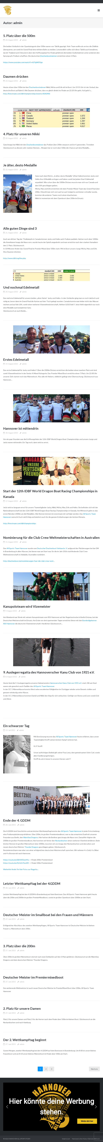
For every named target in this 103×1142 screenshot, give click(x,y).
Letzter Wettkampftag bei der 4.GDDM (31, 883)
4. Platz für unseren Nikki (21, 134)
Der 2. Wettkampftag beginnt (24, 1040)
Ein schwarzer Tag (16, 726)
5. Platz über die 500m (19, 36)
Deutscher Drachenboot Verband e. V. (52, 548)
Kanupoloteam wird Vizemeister (26, 606)
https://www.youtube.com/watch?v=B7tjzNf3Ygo (23, 62)
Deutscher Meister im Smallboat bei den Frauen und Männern (48, 915)
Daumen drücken (15, 76)
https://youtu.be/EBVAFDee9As (16, 860)
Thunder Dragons (31, 847)
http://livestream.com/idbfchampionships (19, 523)
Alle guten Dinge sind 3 (20, 228)
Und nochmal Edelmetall (21, 287)
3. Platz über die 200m (19, 946)
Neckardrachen (61, 841)
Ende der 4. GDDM (16, 820)
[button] (7, 1107)
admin (24, 40)
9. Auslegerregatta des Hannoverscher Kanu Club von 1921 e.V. (48, 672)
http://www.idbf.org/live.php (14, 258)
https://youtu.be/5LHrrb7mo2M (16, 863)
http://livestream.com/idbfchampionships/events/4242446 (26, 94)
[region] (51, 1107)
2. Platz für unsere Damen (22, 1008)
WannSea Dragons (30, 837)
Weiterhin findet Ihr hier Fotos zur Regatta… (21, 869)
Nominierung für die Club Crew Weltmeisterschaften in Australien (51, 537)
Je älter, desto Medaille (20, 165)
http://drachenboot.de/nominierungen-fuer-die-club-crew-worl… (29, 561)
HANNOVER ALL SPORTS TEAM (19, 1139)
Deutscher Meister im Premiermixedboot (33, 977)
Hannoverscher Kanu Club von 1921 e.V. (66, 683)
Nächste (94, 1069)
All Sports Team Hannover (17, 548)
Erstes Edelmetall (16, 359)
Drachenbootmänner (48, 56)
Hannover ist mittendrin (20, 428)
